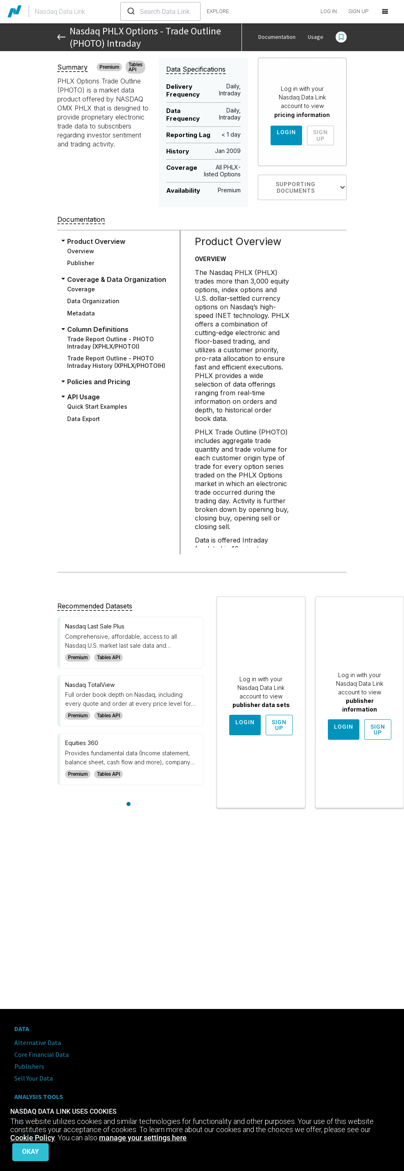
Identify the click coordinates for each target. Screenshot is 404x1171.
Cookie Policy (32, 1137)
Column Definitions (98, 329)
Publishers (29, 1066)
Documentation (277, 37)
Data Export (83, 418)
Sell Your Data (33, 1078)
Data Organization (93, 300)
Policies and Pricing (98, 382)
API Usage (83, 397)
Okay (30, 1151)
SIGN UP (358, 11)
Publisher (80, 262)
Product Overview (96, 241)
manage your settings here (143, 1137)
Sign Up (320, 135)
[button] (341, 37)
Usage (315, 37)
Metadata (81, 313)
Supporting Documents (311, 187)
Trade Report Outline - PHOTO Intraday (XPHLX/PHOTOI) (110, 343)
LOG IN (328, 11)
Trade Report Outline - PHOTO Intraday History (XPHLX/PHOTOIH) (116, 362)
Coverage (81, 289)
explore (218, 11)
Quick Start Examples (97, 406)
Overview (80, 251)
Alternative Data (37, 1042)
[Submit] (130, 11)
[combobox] (160, 11)
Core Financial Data (41, 1054)
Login (286, 132)
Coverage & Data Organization (116, 279)
